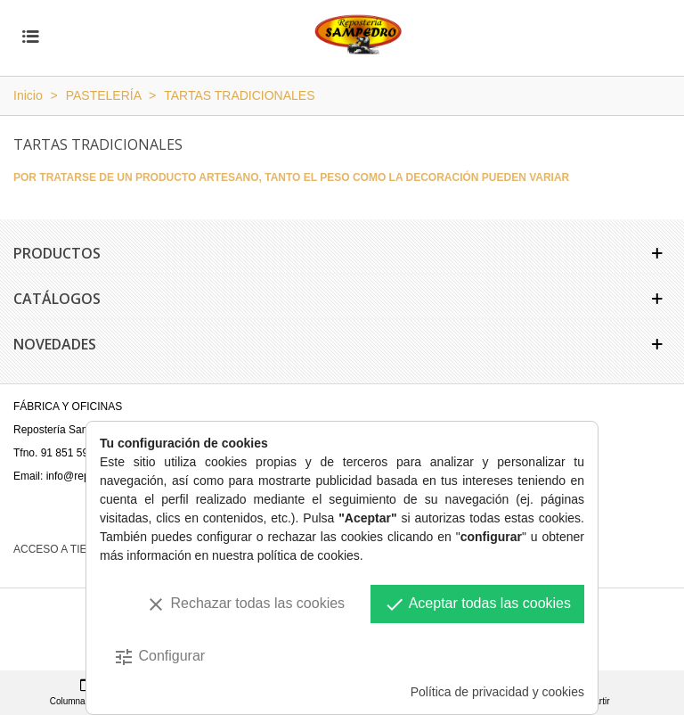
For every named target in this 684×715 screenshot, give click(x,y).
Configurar (159, 657)
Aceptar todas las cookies (477, 604)
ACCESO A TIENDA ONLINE (84, 549)
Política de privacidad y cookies (497, 692)
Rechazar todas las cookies (245, 604)
